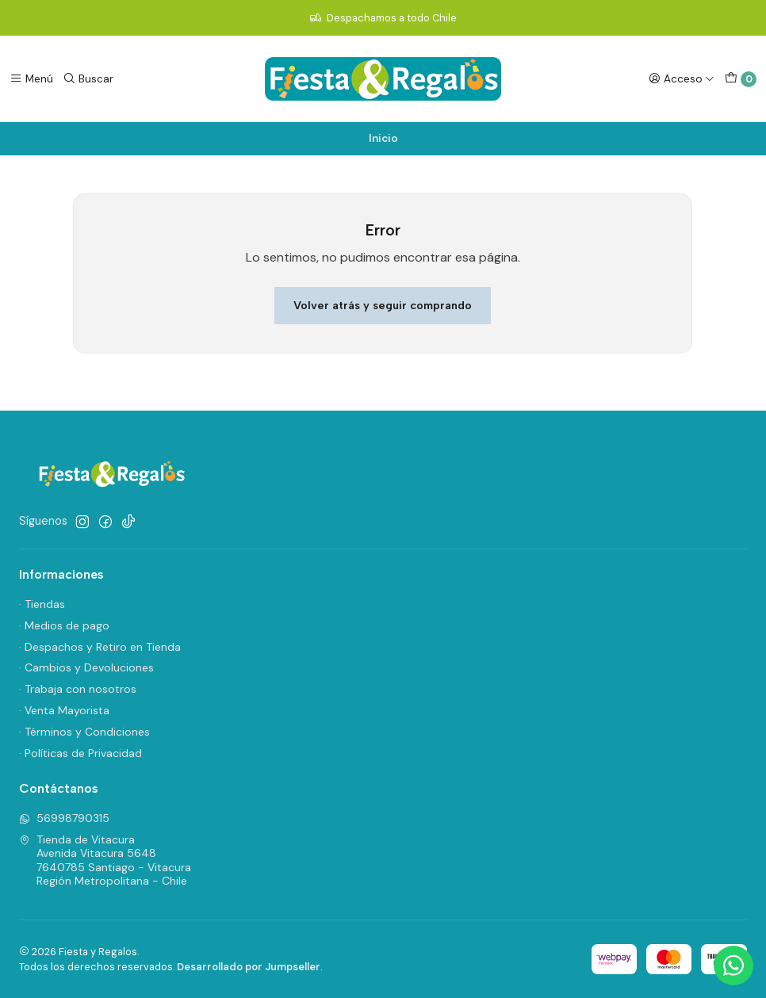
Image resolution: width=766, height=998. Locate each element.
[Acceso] (681, 78)
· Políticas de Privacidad (80, 753)
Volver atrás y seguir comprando (382, 305)
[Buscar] (88, 78)
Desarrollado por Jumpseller (248, 966)
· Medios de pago (64, 625)
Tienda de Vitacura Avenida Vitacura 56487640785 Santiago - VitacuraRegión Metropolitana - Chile (105, 860)
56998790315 (64, 818)
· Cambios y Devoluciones (86, 667)
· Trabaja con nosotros (77, 689)
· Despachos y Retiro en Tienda (100, 647)
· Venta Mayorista (64, 710)
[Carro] (740, 79)
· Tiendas (42, 604)
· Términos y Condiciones (84, 732)
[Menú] (31, 78)
